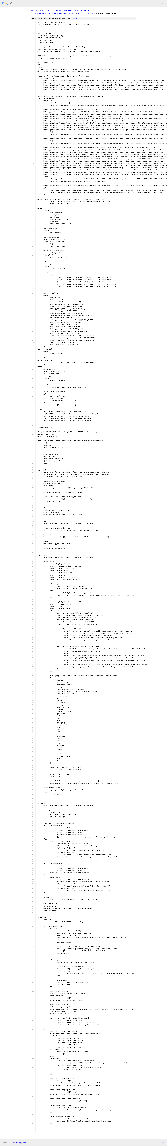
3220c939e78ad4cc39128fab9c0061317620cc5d (52, 13)
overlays (68, 10)
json (163, 1143)
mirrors (39, 10)
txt (158, 1143)
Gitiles (13, 1143)
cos (32, 10)
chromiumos (56, 10)
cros (47, 10)
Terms (24, 1143)
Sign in (162, 3)
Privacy (18, 1143)
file (75, 18)
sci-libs (80, 13)
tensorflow (91, 13)
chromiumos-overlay (83, 10)
